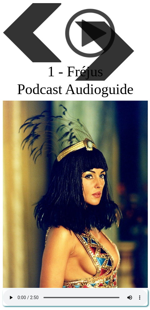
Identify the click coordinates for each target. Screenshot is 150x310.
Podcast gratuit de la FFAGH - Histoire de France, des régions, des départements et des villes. (75, 297)
